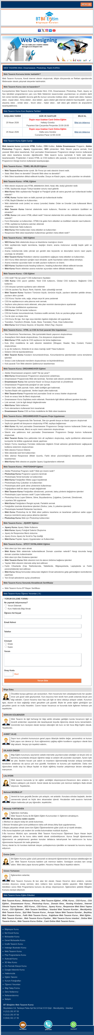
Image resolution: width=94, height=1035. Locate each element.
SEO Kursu (29, 909)
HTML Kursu (68, 903)
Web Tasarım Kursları (12, 920)
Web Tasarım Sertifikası (36, 912)
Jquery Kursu (55, 909)
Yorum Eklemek (13, 606)
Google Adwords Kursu (15, 972)
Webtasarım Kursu (31, 903)
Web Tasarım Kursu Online (29, 923)
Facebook (40, 30)
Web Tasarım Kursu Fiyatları (37, 920)
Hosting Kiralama (74, 906)
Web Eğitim (85, 918)
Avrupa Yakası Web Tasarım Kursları (65, 915)
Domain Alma (57, 906)
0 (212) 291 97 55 (11, 1014)
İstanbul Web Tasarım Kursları (64, 912)
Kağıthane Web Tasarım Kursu (63, 918)
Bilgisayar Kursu (12, 931)
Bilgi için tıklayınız (82, 123)
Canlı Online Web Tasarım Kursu (59, 923)
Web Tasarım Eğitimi (51, 903)
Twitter (43, 30)
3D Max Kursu (11, 965)
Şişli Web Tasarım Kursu (34, 915)
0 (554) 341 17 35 (11, 1020)
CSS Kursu (81, 903)
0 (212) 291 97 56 (11, 1017)
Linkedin (51, 30)
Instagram (47, 30)
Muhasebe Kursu (12, 939)
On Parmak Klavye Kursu (16, 968)
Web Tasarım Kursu (11, 903)
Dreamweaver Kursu (20, 906)
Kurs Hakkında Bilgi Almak (18, 609)
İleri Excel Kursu (12, 935)
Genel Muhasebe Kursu (15, 943)
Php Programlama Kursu (15, 957)
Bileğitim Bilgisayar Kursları (47, 18)
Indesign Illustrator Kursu (15, 950)
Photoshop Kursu (40, 906)
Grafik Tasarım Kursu (14, 946)
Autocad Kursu (11, 961)
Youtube (54, 30)
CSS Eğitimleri (16, 912)
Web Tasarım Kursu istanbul (66, 920)
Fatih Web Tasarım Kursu (35, 918)
